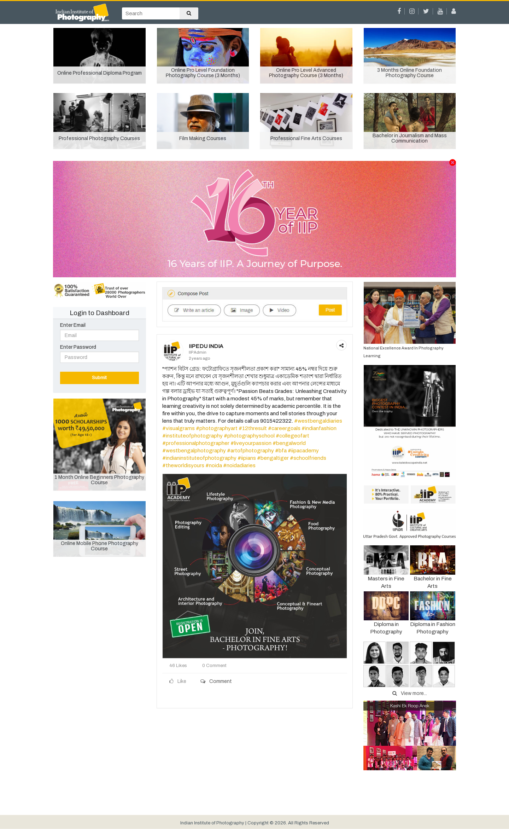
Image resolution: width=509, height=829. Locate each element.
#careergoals (284, 428)
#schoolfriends (308, 458)
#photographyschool (249, 436)
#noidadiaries (239, 465)
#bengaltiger (273, 458)
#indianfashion (319, 428)
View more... (409, 693)
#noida (213, 465)
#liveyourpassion (250, 443)
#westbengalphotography (194, 450)
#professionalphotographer (195, 443)
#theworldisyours (183, 465)
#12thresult (253, 428)
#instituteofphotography (192, 436)
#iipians (247, 458)
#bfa (281, 450)
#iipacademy (303, 450)
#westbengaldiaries (318, 421)
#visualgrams (178, 428)
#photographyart (217, 428)
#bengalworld (289, 443)
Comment (216, 681)
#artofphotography (250, 450)
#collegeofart (292, 436)
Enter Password (78, 347)
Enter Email (73, 325)
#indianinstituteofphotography (199, 458)
